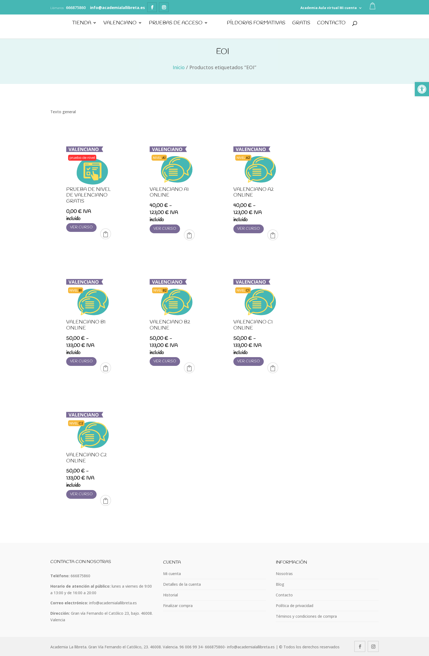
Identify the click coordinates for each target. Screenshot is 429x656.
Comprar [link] (105, 233)
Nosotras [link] (284, 573)
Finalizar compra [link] (178, 605)
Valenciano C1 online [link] (253, 325)
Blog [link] (280, 584)
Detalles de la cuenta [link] (182, 584)
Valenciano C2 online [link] (86, 458)
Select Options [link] (189, 234)
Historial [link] (170, 594)
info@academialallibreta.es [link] (113, 602)
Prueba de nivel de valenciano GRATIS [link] (88, 195)
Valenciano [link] (119, 24)
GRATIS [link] (301, 24)
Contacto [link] (331, 24)
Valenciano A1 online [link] (169, 192)
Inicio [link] (179, 67)
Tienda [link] (81, 24)
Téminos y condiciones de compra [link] (306, 616)
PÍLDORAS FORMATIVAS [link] (256, 24)
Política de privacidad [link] (294, 605)
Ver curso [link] (81, 227)
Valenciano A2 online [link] (253, 192)
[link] (422, 89)
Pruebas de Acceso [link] (175, 24)
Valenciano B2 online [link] (170, 325)
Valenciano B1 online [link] (86, 325)
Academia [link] (309, 7)
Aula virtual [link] (328, 7)
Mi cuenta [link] (348, 7)
